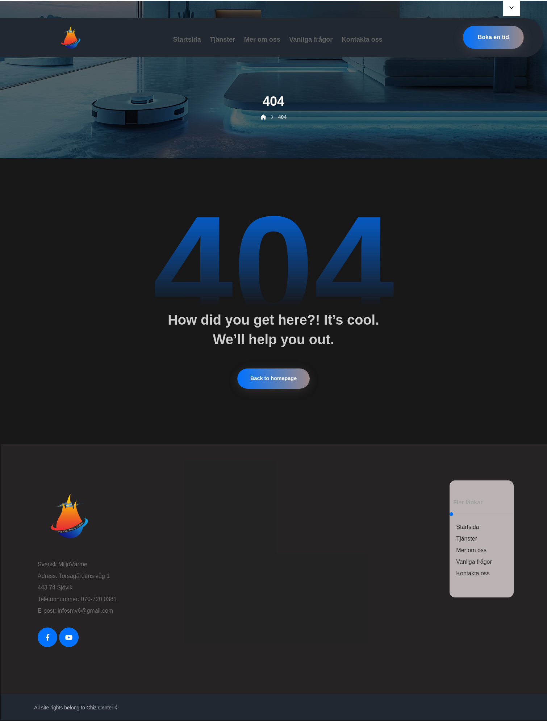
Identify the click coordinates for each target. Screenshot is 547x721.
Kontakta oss (473, 573)
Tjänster (466, 538)
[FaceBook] (47, 637)
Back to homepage (273, 378)
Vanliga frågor (474, 562)
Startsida (467, 527)
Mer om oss (471, 550)
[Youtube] (69, 637)
